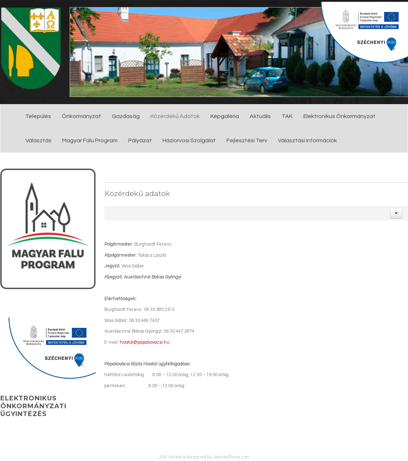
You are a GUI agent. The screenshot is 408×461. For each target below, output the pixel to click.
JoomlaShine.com (231, 457)
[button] (396, 213)
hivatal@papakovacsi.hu (144, 342)
